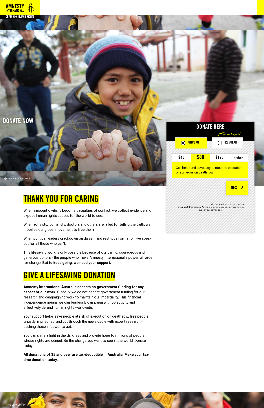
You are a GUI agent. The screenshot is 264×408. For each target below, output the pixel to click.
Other (238, 158)
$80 (200, 157)
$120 (219, 158)
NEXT (235, 188)
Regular (231, 143)
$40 (181, 158)
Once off (194, 143)
